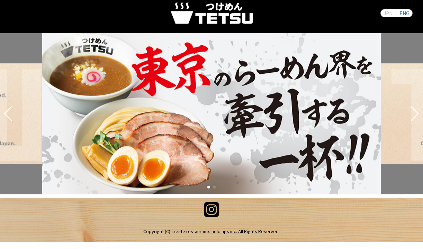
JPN (388, 13)
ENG (404, 13)
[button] (8, 113)
